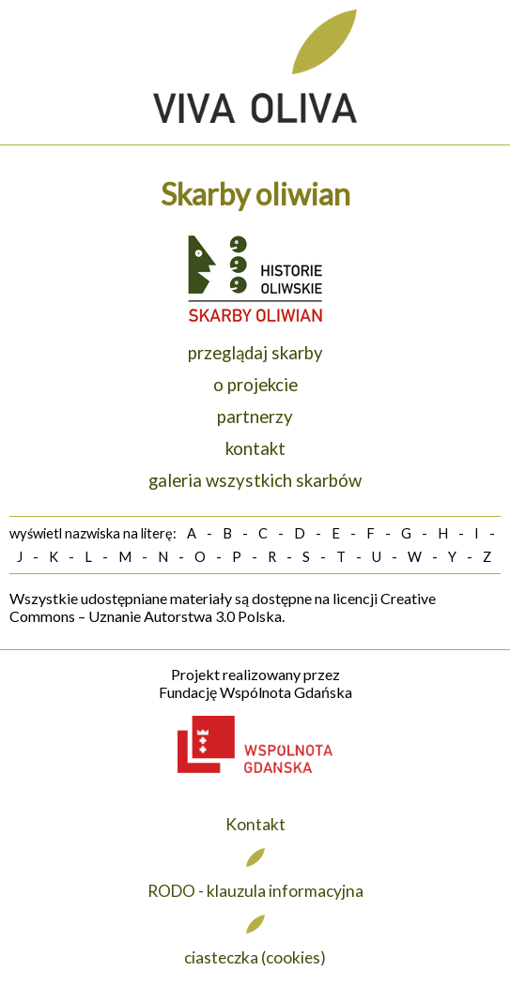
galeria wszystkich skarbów (255, 480)
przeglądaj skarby (255, 352)
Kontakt (255, 824)
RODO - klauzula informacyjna (255, 891)
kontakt (255, 448)
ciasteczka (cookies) (255, 957)
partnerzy (255, 416)
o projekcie (255, 384)
